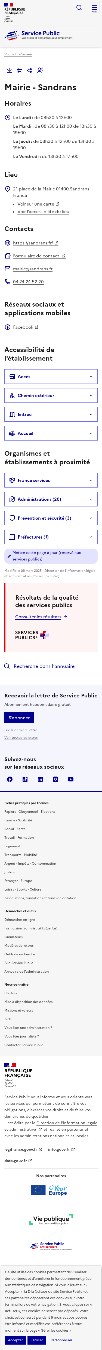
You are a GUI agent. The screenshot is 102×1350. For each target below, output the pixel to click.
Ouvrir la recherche (79, 7)
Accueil (21, 433)
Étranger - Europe (18, 880)
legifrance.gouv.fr (23, 1149)
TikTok (25, 779)
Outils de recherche (19, 954)
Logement (12, 846)
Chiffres (10, 993)
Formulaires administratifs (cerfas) (30, 928)
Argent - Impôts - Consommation (30, 863)
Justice (9, 872)
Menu (94, 12)
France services (29, 480)
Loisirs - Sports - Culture (22, 889)
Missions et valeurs (18, 1010)
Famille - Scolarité (18, 820)
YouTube (70, 779)
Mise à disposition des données (28, 1001)
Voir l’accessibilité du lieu (43, 211)
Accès (19, 376)
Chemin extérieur (31, 395)
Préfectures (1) (29, 537)
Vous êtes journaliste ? (21, 1036)
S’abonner (19, 717)
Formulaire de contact (39, 256)
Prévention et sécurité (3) (40, 518)
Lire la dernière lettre (20, 730)
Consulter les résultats (38, 616)
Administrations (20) (35, 499)
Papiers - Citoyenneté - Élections (29, 811)
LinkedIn (40, 779)
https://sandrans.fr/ (35, 243)
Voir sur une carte (38, 204)
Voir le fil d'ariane (18, 54)
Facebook (26, 327)
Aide (8, 1019)
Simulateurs (13, 937)
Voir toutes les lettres (21, 737)
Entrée (20, 414)
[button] (40, 70)
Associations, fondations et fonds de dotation (40, 898)
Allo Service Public (18, 963)
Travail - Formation (19, 837)
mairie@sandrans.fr (32, 269)
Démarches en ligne (19, 919)
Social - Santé (15, 829)
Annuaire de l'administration (26, 971)
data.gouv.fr (18, 1161)
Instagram (55, 779)
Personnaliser (61, 1340)
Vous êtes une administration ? (28, 1027)
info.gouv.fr (61, 1149)
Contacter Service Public (23, 1045)
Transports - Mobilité (20, 854)
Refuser (36, 1340)
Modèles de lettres (18, 945)
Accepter (15, 1340)
